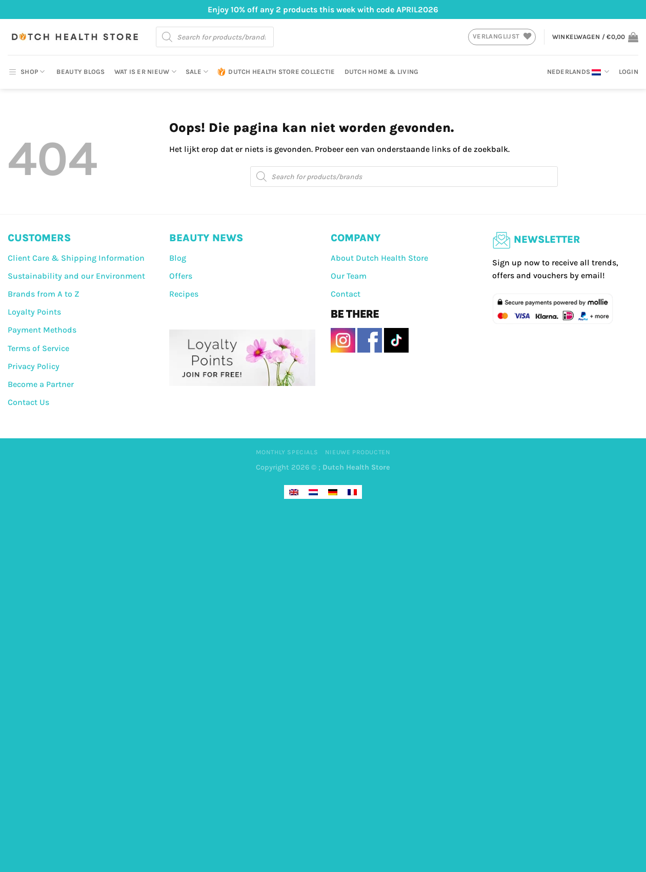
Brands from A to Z (43, 294)
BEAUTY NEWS (206, 238)
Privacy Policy (33, 366)
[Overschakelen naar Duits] (332, 492)
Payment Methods (42, 330)
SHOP (26, 72)
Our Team (349, 276)
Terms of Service (38, 348)
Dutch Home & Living (382, 71)
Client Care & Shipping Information (76, 258)
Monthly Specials (287, 452)
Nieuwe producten (358, 452)
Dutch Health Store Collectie (276, 72)
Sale (197, 71)
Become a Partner (41, 384)
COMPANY (356, 238)
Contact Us (28, 402)
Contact (345, 294)
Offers (180, 276)
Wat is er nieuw (145, 71)
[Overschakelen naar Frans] (352, 492)
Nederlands (578, 72)
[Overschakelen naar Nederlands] (313, 492)
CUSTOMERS (39, 238)
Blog (177, 258)
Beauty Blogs (80, 71)
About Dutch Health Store (379, 258)
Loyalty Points (34, 312)
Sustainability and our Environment (76, 276)
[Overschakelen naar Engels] (294, 492)
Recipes (183, 294)
